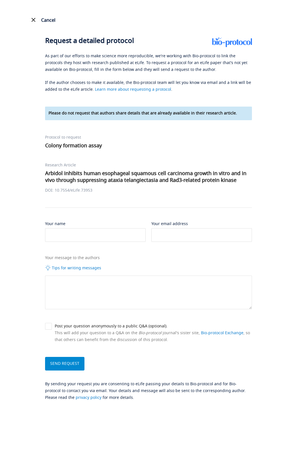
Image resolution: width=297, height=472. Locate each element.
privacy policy (88, 398)
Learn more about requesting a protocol (133, 89)
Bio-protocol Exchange (222, 333)
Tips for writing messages (73, 268)
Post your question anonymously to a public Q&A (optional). (111, 326)
